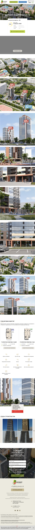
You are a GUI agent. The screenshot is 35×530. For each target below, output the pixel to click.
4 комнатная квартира (24, 495)
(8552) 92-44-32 (31, 1)
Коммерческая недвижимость (11, 494)
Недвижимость (26, 493)
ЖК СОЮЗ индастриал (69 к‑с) (10, 16)
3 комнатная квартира (17, 495)
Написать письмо (16, 507)
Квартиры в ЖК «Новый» (20, 498)
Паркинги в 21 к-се (27, 498)
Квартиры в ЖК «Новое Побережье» (10, 498)
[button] (1, 431)
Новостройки (16, 493)
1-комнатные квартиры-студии (9, 342)
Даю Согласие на (17, 472)
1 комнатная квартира (24, 494)
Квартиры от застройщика (10, 493)
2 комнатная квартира (10, 495)
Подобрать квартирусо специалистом (17, 490)
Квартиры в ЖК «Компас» (13, 497)
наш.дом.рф (17, 518)
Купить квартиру (18, 494)
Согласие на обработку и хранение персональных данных (9, 521)
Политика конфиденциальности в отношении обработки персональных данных (13, 520)
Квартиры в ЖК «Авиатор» (21, 497)
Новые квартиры (21, 493)
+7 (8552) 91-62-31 (17, 487)
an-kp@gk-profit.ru (16, 506)
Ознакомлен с (16, 470)
